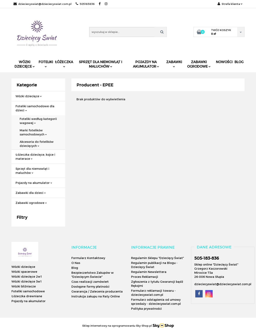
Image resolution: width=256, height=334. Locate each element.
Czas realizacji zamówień (90, 281)
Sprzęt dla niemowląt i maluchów (100, 64)
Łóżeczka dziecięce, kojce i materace (35, 156)
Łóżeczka (64, 63)
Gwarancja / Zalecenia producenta (97, 291)
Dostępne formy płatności (90, 286)
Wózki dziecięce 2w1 (26, 276)
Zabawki (174, 63)
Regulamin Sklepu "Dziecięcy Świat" (157, 258)
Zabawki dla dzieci (31, 192)
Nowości (224, 62)
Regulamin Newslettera (148, 272)
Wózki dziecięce (25, 64)
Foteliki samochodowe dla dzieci (35, 108)
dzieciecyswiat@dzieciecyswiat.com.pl (42, 4)
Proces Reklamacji (144, 276)
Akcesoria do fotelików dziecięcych (37, 143)
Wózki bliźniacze (23, 286)
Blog (239, 62)
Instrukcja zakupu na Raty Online (95, 296)
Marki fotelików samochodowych (33, 132)
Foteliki (46, 63)
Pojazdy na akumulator (146, 64)
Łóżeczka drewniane (26, 296)
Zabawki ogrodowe (199, 64)
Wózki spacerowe (24, 271)
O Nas (75, 263)
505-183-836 (206, 258)
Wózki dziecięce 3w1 (26, 281)
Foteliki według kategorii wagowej (38, 121)
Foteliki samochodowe (28, 291)
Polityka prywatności (146, 308)
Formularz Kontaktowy (88, 258)
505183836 (85, 4)
